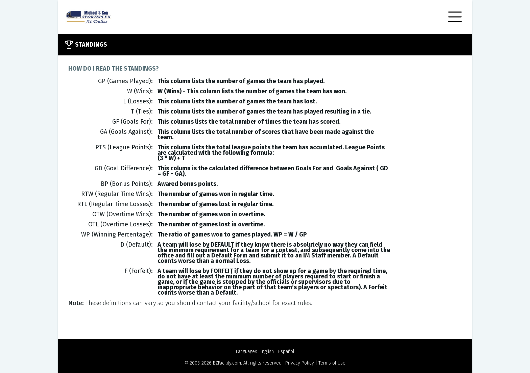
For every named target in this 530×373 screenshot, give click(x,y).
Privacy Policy (299, 363)
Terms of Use (331, 363)
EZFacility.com (227, 363)
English (267, 351)
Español (286, 351)
